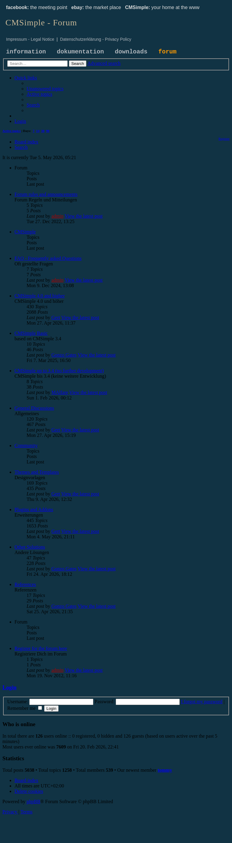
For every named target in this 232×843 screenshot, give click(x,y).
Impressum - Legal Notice (30, 39)
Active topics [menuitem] (11, 131)
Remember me (24, 708)
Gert (55, 317)
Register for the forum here (40, 648)
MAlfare (59, 392)
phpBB (33, 801)
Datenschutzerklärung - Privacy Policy (95, 39)
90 (48, 131)
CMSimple (25, 231)
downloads (131, 51)
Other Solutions (29, 547)
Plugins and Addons (33, 509)
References (25, 584)
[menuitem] (45, 88)
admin (57, 216)
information (26, 51)
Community (25, 445)
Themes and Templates (36, 472)
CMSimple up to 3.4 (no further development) (59, 370)
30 (42, 131)
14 (38, 131)
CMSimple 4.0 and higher (39, 295)
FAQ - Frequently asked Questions (48, 258)
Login (9, 687)
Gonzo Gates (63, 354)
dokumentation (80, 51)
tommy (165, 770)
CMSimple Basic (31, 333)
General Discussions (34, 408)
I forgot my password (201, 701)
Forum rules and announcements (45, 194)
